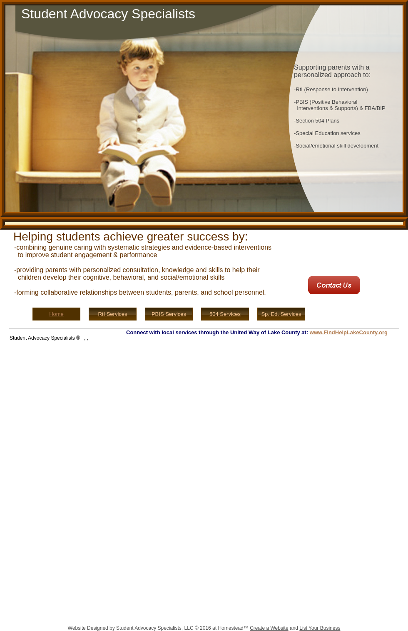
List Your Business (319, 628)
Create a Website (269, 628)
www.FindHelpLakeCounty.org (349, 332)
